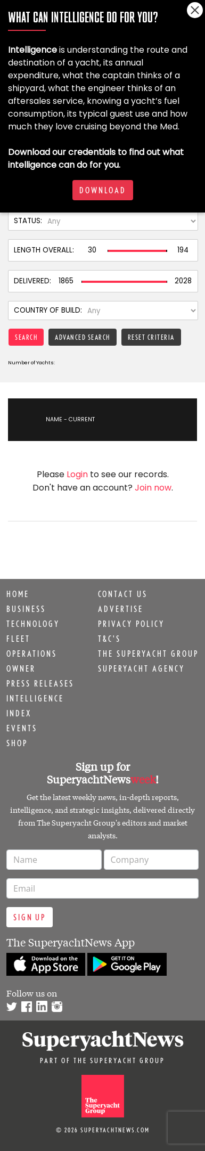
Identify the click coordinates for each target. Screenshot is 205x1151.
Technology (33, 623)
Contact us (122, 594)
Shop (17, 743)
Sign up (29, 917)
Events (21, 728)
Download (102, 190)
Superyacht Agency (141, 668)
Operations (31, 653)
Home (17, 594)
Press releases (40, 683)
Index (18, 713)
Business (26, 609)
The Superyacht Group (148, 653)
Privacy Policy (131, 623)
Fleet (18, 638)
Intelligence (35, 698)
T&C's (109, 638)
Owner (21, 668)
